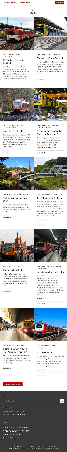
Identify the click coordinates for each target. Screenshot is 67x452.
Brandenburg (53, 125)
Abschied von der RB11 (14, 131)
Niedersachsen (14, 54)
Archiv (5, 54)
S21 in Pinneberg (45, 352)
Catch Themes (54, 448)
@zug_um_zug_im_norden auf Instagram (16, 431)
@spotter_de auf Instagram (12, 434)
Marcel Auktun (7, 84)
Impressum (7, 414)
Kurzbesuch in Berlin (13, 270)
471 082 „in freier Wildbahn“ (50, 198)
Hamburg (12, 194)
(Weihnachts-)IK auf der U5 (50, 58)
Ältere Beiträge (12, 384)
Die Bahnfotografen (25, 446)
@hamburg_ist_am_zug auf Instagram (15, 427)
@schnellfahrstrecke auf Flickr (12, 438)
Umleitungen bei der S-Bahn (50, 272)
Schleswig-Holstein (16, 125)
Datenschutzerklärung (19, 414)
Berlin (44, 54)
